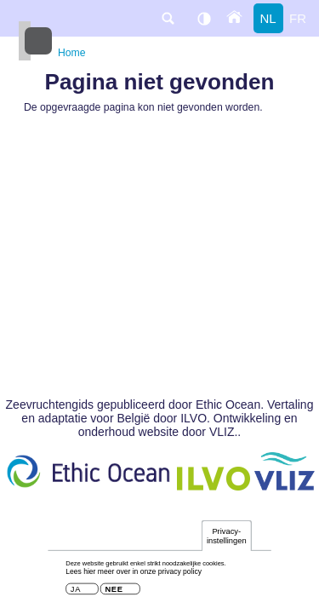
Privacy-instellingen (227, 539)
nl (267, 18)
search (167, 18)
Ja (76, 593)
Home (72, 53)
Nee (113, 593)
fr (297, 18)
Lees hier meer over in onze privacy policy (134, 575)
